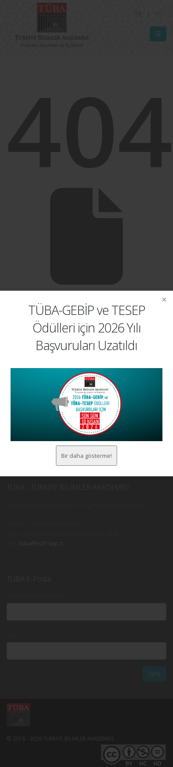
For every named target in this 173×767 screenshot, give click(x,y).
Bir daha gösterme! (86, 456)
